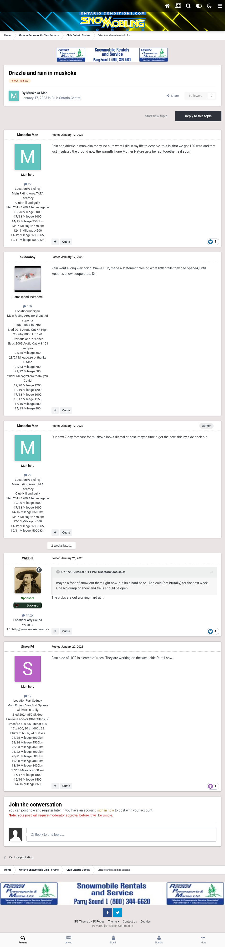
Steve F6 (27, 647)
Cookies (145, 921)
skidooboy (28, 257)
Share (173, 95)
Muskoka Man (36, 93)
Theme (113, 921)
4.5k (28, 306)
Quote (66, 241)
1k (27, 696)
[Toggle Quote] (58, 572)
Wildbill (27, 558)
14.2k (27, 615)
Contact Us (130, 921)
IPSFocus (98, 921)
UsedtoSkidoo (108, 572)
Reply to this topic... (47, 834)
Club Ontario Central (66, 98)
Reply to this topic (198, 116)
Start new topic (156, 116)
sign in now (105, 810)
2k (27, 184)
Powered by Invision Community (112, 926)
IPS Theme (81, 921)
